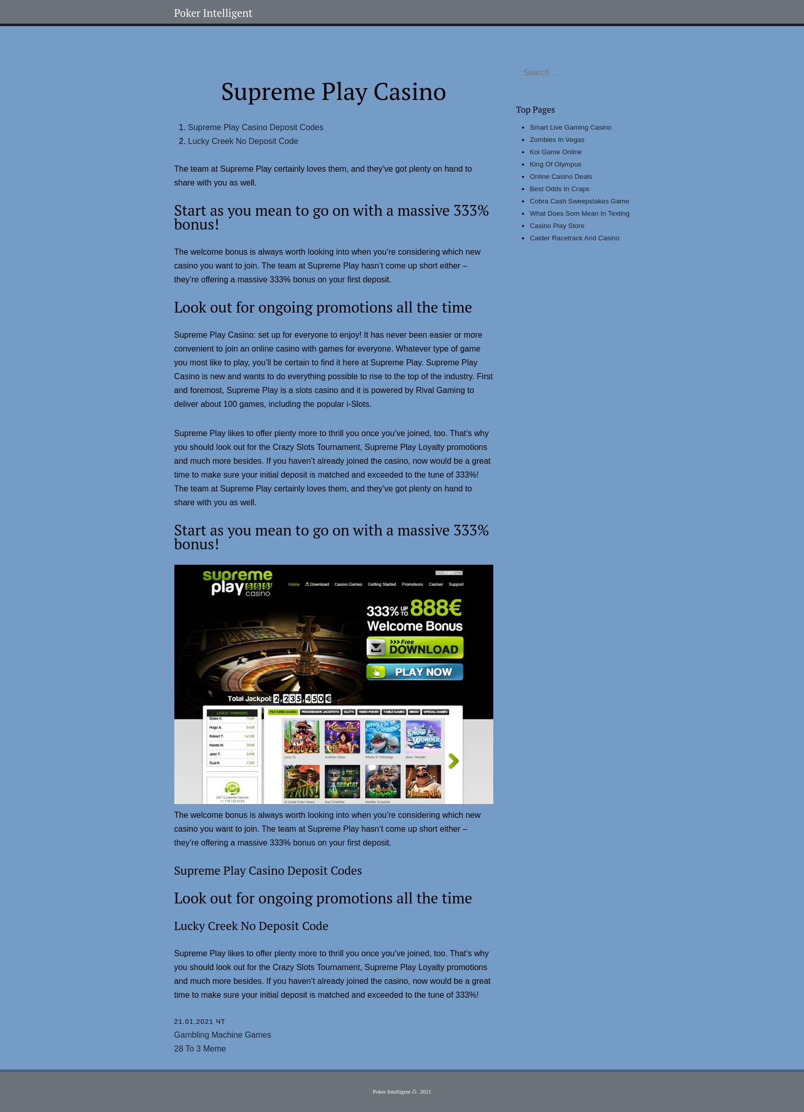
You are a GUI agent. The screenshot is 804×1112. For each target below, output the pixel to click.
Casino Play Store (557, 226)
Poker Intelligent (213, 13)
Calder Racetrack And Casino (574, 238)
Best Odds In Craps (559, 189)
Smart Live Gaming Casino (570, 127)
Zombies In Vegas (557, 139)
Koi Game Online (556, 152)
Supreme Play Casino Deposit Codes (256, 127)
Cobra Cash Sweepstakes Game (579, 201)
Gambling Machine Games (222, 1035)
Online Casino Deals (561, 176)
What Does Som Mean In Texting (580, 213)
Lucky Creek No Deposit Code (243, 141)
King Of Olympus (555, 164)
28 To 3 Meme (200, 1048)
